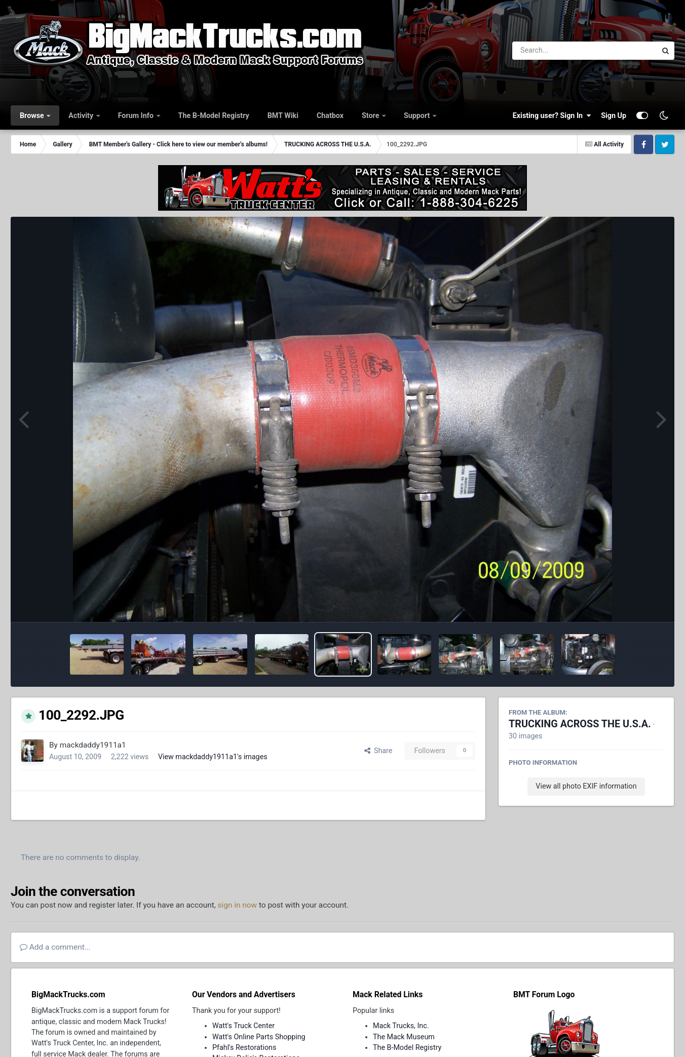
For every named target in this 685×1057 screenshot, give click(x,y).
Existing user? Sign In (552, 115)
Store (371, 115)
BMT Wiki (283, 115)
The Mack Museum (404, 1037)
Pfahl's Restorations (244, 1047)
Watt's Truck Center (243, 1026)
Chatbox (330, 115)
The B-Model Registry (213, 115)
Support (418, 115)
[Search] (556, 51)
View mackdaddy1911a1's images (213, 757)
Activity (81, 115)
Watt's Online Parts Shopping (259, 1037)
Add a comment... (55, 947)
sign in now (237, 905)
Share (378, 751)
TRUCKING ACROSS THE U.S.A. (580, 724)
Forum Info (137, 115)
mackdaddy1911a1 (93, 745)
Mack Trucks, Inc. (401, 1026)
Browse (33, 115)
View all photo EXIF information (586, 786)
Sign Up (613, 115)
